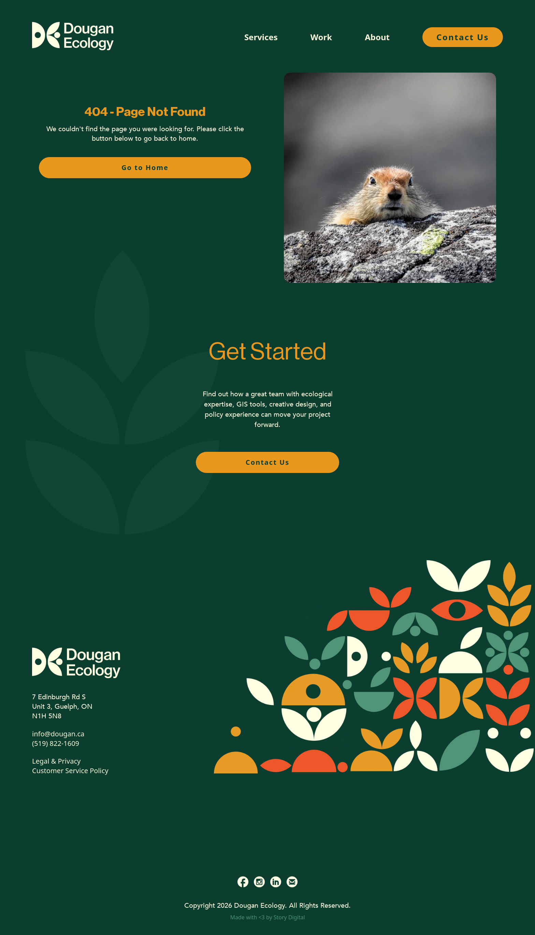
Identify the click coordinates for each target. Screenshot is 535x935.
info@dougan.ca (58, 733)
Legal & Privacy (56, 761)
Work (321, 37)
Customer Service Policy (70, 770)
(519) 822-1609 (55, 743)
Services (261, 37)
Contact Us (462, 37)
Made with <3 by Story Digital (267, 917)
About (377, 37)
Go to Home (145, 167)
